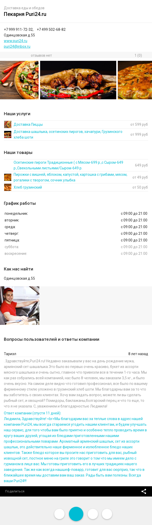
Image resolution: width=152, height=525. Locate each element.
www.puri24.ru (15, 41)
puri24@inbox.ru (17, 46)
